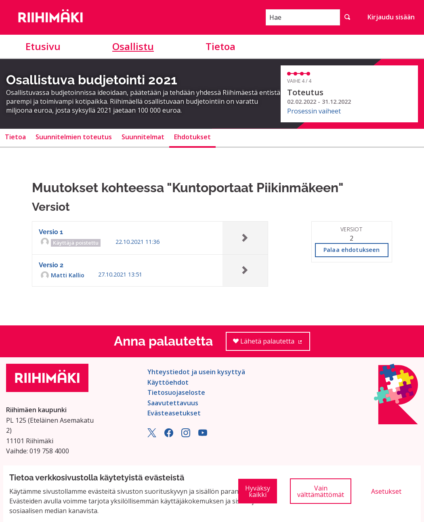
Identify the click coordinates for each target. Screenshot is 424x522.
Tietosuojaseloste (176, 392)
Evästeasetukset (174, 413)
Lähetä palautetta (271, 344)
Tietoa (220, 46)
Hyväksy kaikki (257, 491)
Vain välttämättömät (320, 491)
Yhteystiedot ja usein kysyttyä (196, 371)
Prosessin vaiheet (314, 111)
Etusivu (43, 46)
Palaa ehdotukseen (351, 250)
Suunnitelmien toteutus (74, 136)
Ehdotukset (192, 136)
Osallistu (133, 46)
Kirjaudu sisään (391, 17)
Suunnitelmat (143, 136)
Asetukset (386, 491)
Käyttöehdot (168, 382)
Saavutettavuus (172, 402)
